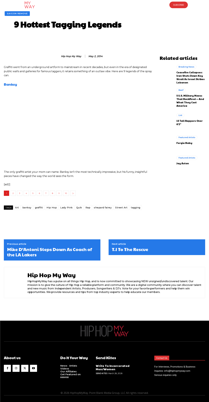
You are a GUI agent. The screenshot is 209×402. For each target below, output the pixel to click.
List (180, 115)
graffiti (39, 207)
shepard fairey (103, 207)
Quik (79, 207)
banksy (26, 207)
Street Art (121, 207)
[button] (104, 5)
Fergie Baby (184, 143)
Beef (181, 90)
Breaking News (186, 67)
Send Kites (101, 373)
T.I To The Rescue (130, 249)
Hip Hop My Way (71, 56)
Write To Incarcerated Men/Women (113, 367)
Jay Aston (182, 163)
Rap (87, 207)
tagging (135, 207)
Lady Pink (66, 207)
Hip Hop (52, 207)
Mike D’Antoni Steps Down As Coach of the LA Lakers (49, 252)
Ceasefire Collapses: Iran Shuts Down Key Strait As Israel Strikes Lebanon (190, 77)
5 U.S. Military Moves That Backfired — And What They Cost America (190, 100)
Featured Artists (187, 137)
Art (17, 207)
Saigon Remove (17, 13)
